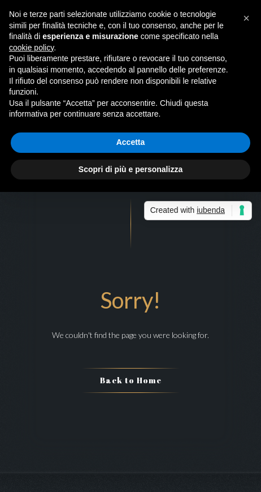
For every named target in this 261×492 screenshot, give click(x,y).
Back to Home (131, 380)
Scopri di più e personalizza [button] (130, 169)
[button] (246, 18)
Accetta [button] (130, 142)
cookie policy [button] (31, 47)
